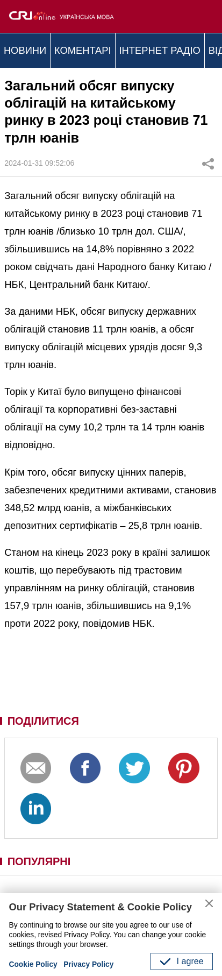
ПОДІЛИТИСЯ (43, 721)
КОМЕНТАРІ (82, 50)
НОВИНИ (25, 50)
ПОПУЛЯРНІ (39, 861)
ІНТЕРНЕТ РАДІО (159, 50)
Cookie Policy (33, 964)
